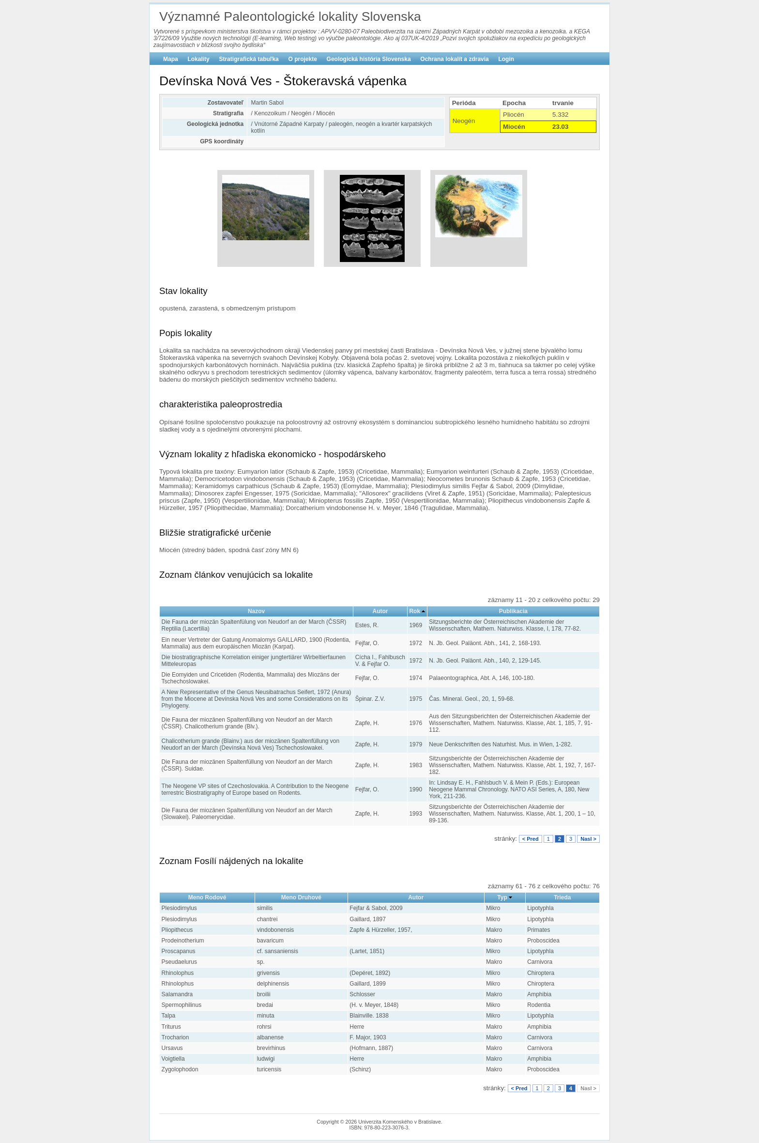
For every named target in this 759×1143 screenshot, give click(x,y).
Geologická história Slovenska (369, 59)
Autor (380, 611)
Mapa (170, 59)
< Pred (530, 839)
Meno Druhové (301, 897)
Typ (502, 897)
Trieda (562, 897)
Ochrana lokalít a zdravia (454, 59)
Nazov (256, 611)
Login (506, 59)
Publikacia (513, 611)
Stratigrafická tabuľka (248, 59)
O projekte (302, 59)
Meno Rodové (207, 897)
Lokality (198, 59)
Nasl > (588, 839)
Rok (414, 611)
